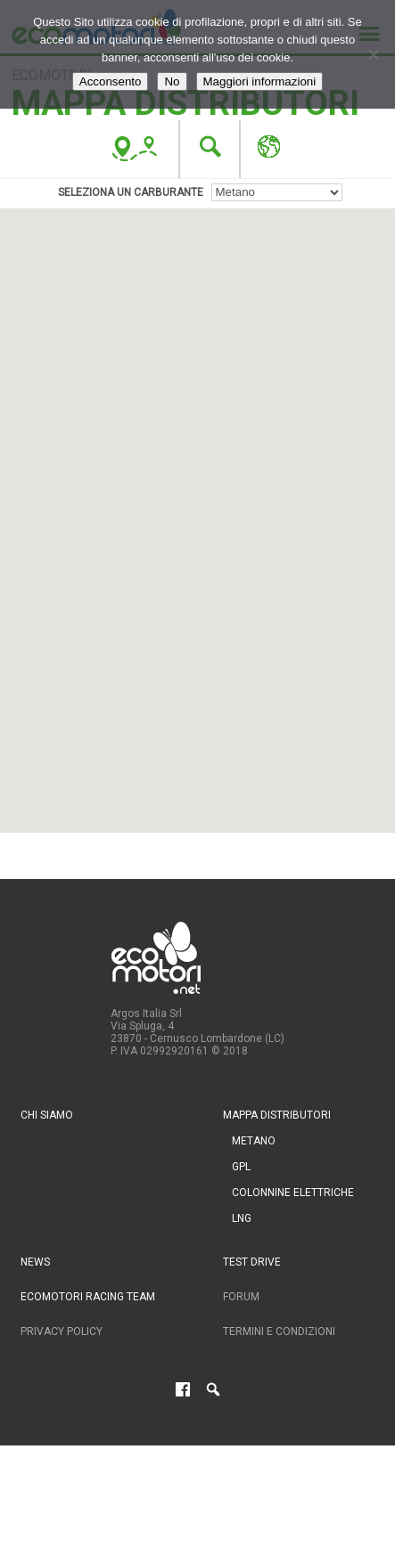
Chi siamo (47, 1115)
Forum (241, 1297)
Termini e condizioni (279, 1331)
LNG (241, 1218)
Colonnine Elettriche (293, 1192)
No (171, 81)
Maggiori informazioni (260, 81)
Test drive (252, 1262)
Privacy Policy (62, 1331)
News (35, 1262)
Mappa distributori (277, 1115)
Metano (254, 1141)
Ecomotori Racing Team (88, 1297)
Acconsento (110, 81)
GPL (241, 1166)
